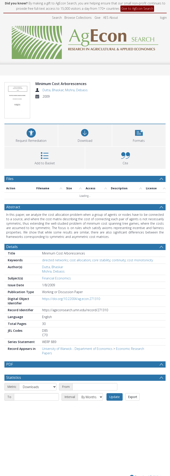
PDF (9, 364)
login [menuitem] (163, 17)
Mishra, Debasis (76, 90)
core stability (101, 260)
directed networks (55, 260)
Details (12, 246)
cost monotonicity (140, 260)
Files (10, 178)
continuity (119, 260)
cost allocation (80, 260)
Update (114, 397)
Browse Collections (78, 17)
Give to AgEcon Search (137, 8)
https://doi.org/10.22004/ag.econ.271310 (71, 299)
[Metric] (37, 387)
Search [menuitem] (57, 17)
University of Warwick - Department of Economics (77, 349)
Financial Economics (56, 278)
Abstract (13, 207)
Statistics (13, 377)
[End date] (36, 397)
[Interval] (90, 397)
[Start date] (94, 387)
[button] (139, 134)
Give (97, 17)
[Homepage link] (85, 41)
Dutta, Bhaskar (53, 90)
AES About (110, 17)
